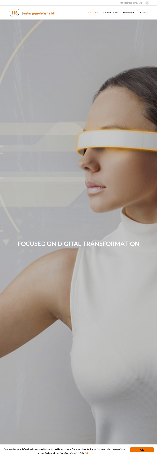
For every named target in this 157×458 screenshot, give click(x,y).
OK (142, 449)
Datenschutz (90, 453)
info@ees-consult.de (133, 3)
